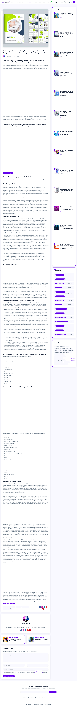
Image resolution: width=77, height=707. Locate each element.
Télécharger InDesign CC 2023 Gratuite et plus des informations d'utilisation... (67, 152)
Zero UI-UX (62, 346)
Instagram (38, 697)
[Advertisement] (25, 80)
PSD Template (25, 606)
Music (62, 2)
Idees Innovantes (6, 606)
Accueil (11, 2)
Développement (20, 2)
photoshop (62, 348)
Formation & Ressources (61, 308)
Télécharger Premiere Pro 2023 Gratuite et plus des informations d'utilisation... (67, 189)
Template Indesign (60, 313)
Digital (13, 606)
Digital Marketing (59, 283)
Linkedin (31, 697)
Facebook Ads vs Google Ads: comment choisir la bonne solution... (66, 133)
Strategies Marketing (60, 279)
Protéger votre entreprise (60, 356)
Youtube (44, 697)
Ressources (58, 304)
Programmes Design (7, 608)
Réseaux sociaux (58, 352)
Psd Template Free (60, 296)
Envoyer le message (8, 676)
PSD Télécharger (8, 173)
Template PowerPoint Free (61, 321)
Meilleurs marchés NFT (59, 354)
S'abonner (52, 692)
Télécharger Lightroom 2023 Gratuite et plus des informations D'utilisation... (67, 227)
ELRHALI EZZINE (39, 704)
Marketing (57, 348)
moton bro (65, 350)
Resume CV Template (60, 317)
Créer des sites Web (67, 352)
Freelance (57, 346)
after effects (68, 348)
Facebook (24, 697)
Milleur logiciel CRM (59, 358)
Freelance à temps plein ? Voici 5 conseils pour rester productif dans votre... (67, 15)
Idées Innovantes (59, 274)
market (49, 2)
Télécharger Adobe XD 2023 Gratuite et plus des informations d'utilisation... (67, 208)
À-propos (56, 2)
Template (29, 2)
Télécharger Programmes (60, 360)
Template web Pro (60, 325)
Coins (56, 350)
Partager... (38, 671)
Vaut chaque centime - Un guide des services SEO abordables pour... (66, 54)
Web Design (18, 606)
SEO (67, 346)
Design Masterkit (9, 56)
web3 (60, 350)
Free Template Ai (13, 637)
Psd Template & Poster (60, 334)
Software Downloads (40, 2)
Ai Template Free (59, 300)
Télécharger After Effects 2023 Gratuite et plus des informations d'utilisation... (67, 170)
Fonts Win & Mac (59, 330)
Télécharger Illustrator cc (9, 603)
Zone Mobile (52, 697)
